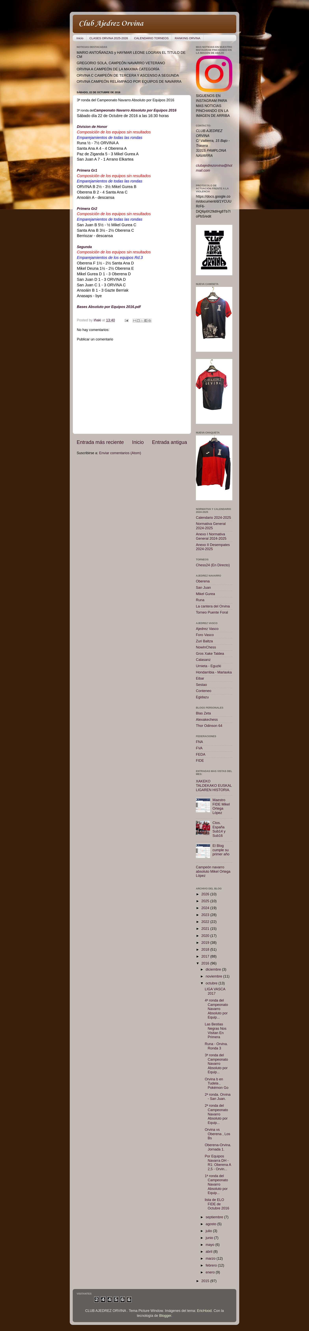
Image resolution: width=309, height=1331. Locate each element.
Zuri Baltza (204, 641)
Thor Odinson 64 (209, 726)
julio (209, 1231)
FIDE (200, 761)
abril (209, 1252)
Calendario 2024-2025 (213, 518)
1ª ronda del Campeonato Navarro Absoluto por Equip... (216, 1184)
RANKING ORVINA (187, 38)
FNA (199, 742)
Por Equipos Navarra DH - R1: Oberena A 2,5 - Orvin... (218, 1162)
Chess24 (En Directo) (213, 565)
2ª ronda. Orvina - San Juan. (218, 1097)
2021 (205, 929)
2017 (205, 956)
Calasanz (203, 660)
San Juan (203, 588)
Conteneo (203, 691)
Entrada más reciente (100, 442)
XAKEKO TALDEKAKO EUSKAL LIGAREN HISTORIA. (214, 785)
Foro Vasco (205, 635)
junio (210, 1238)
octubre (212, 983)
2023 (205, 915)
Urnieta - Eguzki (208, 666)
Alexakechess (207, 720)
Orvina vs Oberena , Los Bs (217, 1134)
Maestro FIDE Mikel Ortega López (221, 806)
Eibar (200, 678)
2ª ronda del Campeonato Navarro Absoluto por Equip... (216, 1114)
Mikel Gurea (205, 594)
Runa (200, 600)
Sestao (201, 685)
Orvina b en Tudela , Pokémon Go (216, 1083)
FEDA (200, 754)
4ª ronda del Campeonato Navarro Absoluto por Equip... (216, 1008)
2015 (205, 1281)
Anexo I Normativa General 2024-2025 (211, 536)
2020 (205, 936)
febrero (212, 1265)
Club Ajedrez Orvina (111, 23)
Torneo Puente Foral (212, 612)
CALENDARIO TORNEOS (151, 38)
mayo (210, 1245)
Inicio (79, 38)
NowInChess (206, 647)
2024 (205, 908)
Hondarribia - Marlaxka (214, 672)
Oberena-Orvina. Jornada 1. (218, 1147)
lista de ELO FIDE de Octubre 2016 (217, 1204)
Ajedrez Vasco (207, 629)
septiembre (215, 1217)
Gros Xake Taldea (210, 654)
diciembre (214, 969)
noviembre (214, 976)
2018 (205, 950)
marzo (211, 1258)
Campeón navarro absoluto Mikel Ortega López (213, 871)
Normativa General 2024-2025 (211, 526)
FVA (199, 748)
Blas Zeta (203, 713)
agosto (211, 1224)
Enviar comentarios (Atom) (120, 453)
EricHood (204, 1311)
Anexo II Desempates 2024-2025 (213, 547)
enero (211, 1272)
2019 (205, 943)
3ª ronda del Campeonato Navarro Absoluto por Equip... (216, 1063)
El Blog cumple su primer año (220, 850)
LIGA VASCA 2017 (215, 991)
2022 (205, 922)
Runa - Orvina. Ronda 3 (216, 1046)
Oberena (203, 581)
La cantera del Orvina (213, 606)
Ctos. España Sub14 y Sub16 (218, 829)
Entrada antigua (169, 442)
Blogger (165, 1316)
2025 (205, 901)
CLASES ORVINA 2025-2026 (108, 38)
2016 (205, 963)
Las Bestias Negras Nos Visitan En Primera (215, 1030)
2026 (205, 894)
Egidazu (202, 697)
